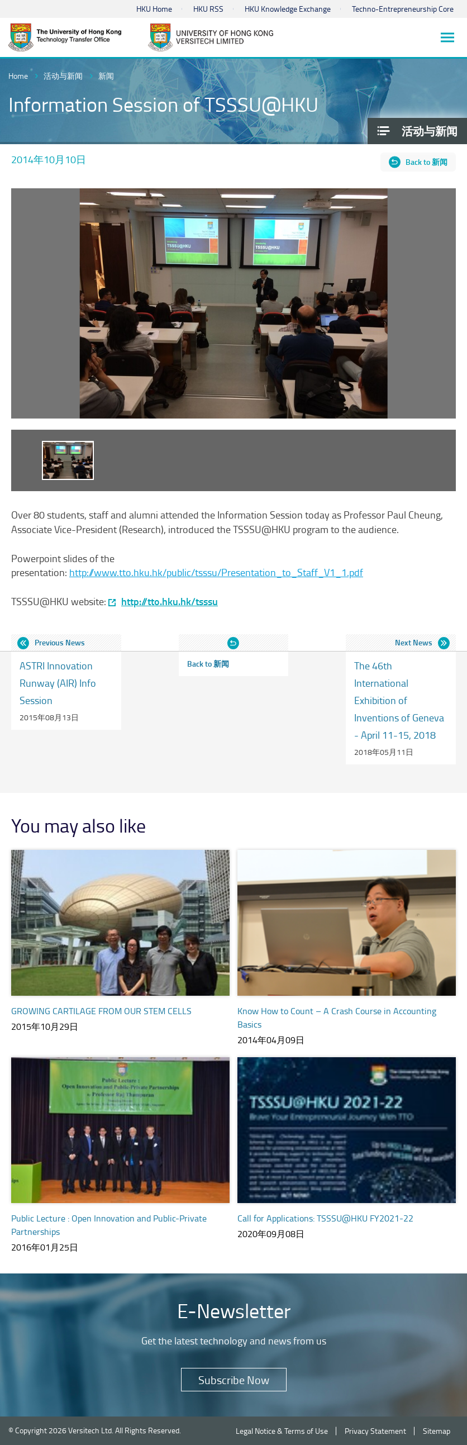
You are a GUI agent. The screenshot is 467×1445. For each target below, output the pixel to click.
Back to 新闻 (426, 161)
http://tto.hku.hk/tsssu (169, 602)
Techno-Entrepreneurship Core (403, 8)
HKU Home (154, 8)
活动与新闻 (63, 75)
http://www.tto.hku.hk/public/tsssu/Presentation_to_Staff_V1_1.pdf (216, 572)
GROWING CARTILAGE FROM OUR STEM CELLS (101, 1011)
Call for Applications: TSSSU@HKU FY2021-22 (325, 1218)
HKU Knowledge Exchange (288, 8)
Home (18, 75)
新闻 (106, 75)
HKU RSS (208, 8)
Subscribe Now (233, 1379)
